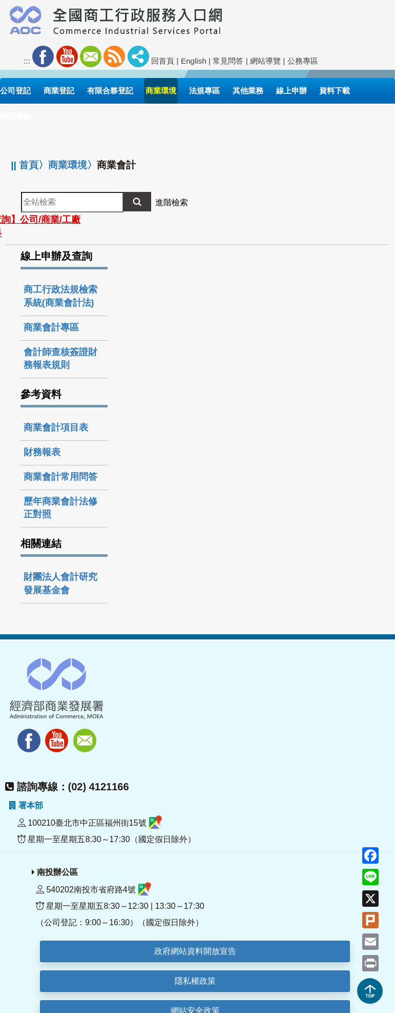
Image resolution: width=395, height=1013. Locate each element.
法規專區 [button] (204, 90)
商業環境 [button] (160, 90)
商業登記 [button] (59, 90)
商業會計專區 (51, 327)
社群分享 (138, 56)
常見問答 (228, 60)
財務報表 (42, 452)
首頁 (28, 165)
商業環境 (67, 165)
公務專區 (302, 60)
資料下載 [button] (334, 90)
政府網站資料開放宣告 (195, 951)
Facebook (43, 56)
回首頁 (162, 60)
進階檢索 (171, 202)
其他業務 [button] (248, 90)
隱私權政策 (195, 981)
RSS (114, 56)
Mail (90, 56)
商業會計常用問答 (60, 477)
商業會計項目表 (56, 427)
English (193, 60)
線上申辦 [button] (291, 90)
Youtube (67, 56)
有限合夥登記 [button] (110, 90)
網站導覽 (265, 60)
